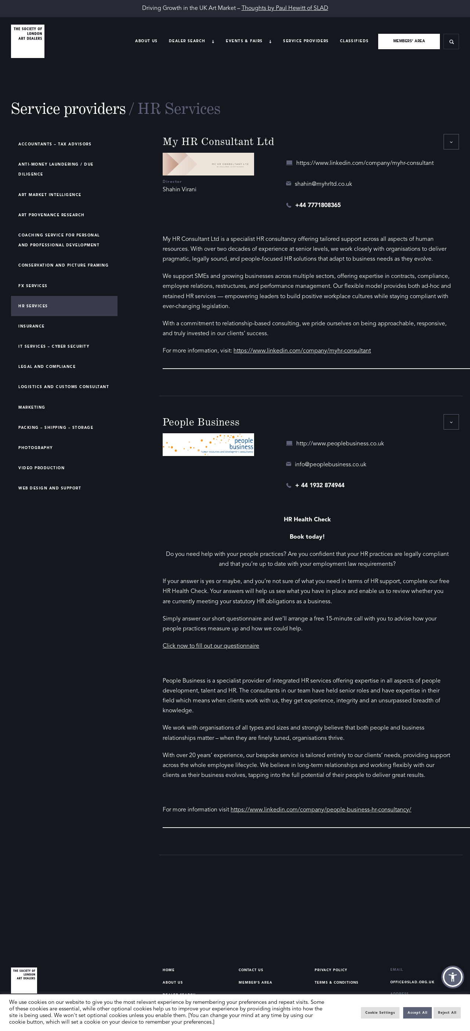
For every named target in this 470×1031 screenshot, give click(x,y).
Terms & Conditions (336, 982)
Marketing (32, 407)
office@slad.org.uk (412, 982)
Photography (35, 448)
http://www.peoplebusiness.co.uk (340, 444)
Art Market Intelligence (50, 195)
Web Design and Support (49, 488)
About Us (146, 41)
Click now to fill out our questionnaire (211, 646)
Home (169, 970)
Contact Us (251, 970)
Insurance (31, 326)
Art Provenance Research (51, 215)
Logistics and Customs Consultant (63, 387)
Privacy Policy (331, 970)
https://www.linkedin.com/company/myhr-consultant (365, 163)
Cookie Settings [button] (380, 1012)
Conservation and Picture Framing (63, 265)
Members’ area (409, 41)
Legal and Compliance (47, 367)
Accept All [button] (417, 1012)
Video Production (41, 468)
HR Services (33, 306)
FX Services (33, 286)
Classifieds (354, 41)
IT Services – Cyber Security (53, 346)
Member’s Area (255, 982)
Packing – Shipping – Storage (55, 428)
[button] (453, 977)
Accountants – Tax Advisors (54, 144)
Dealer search (187, 41)
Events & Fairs (244, 41)
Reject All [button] (447, 1012)
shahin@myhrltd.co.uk (323, 184)
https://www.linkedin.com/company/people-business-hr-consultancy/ (321, 810)
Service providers (306, 41)
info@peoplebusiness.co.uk (330, 465)
